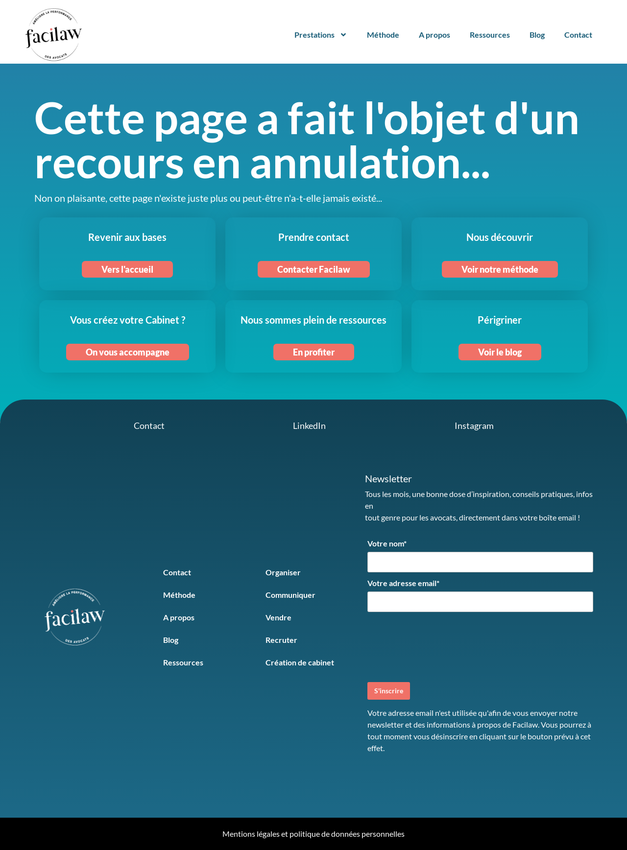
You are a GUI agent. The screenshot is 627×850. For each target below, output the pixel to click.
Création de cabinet (299, 662)
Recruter (281, 639)
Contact (578, 34)
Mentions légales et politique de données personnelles (313, 833)
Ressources (490, 34)
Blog (537, 34)
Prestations (320, 35)
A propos (434, 34)
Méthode (383, 34)
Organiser (283, 572)
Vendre (278, 617)
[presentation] (441, 646)
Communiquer (290, 594)
